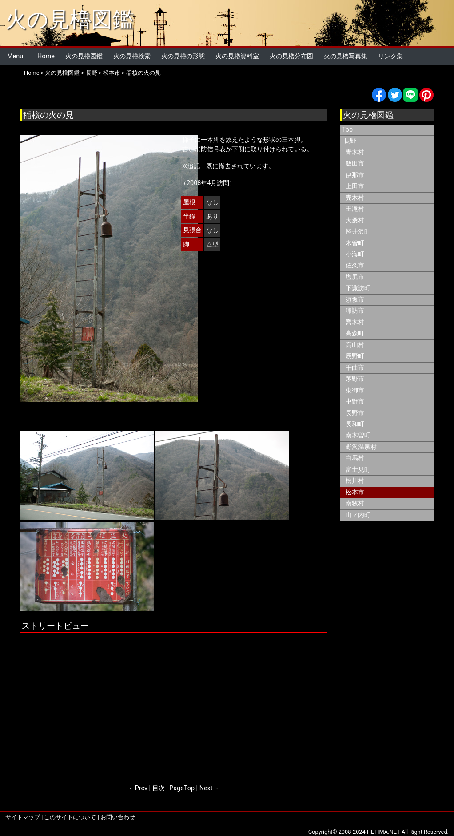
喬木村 (355, 322)
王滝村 (355, 209)
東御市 (355, 390)
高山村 (355, 345)
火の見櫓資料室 (237, 56)
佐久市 (355, 265)
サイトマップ (22, 817)
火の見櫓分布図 (291, 56)
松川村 (355, 481)
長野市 (355, 413)
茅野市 (355, 379)
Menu (15, 56)
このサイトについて (70, 817)
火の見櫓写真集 (345, 56)
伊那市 (355, 175)
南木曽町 (358, 435)
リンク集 (390, 56)
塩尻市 (355, 277)
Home (46, 56)
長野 (91, 72)
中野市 (355, 401)
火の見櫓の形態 (183, 56)
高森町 (355, 333)
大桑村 (355, 220)
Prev (141, 788)
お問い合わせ (117, 817)
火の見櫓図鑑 (69, 19)
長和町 (355, 424)
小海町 (355, 254)
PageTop (182, 788)
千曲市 (355, 368)
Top (347, 129)
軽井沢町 (358, 231)
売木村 (355, 198)
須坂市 (355, 299)
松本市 (111, 72)
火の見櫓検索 (132, 56)
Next (206, 788)
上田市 (355, 186)
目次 (158, 788)
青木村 (355, 152)
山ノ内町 (358, 515)
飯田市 (355, 163)
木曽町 (355, 243)
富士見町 (358, 469)
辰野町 (355, 356)
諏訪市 (355, 311)
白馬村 (355, 458)
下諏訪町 (358, 288)
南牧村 (355, 503)
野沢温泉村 (361, 447)
